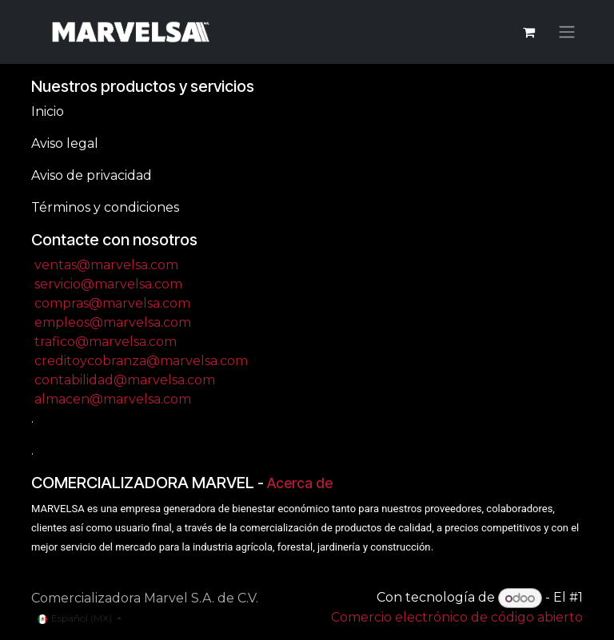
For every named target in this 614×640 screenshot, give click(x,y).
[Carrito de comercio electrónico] (528, 32)
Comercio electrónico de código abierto (457, 617)
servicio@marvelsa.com (108, 284)
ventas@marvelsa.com (106, 264)
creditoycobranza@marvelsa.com (141, 360)
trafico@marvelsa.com (105, 341)
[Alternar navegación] (567, 32)
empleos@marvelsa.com (112, 322)
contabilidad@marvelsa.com (124, 380)
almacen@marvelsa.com (112, 399)
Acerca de (300, 483)
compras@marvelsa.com (112, 303)
